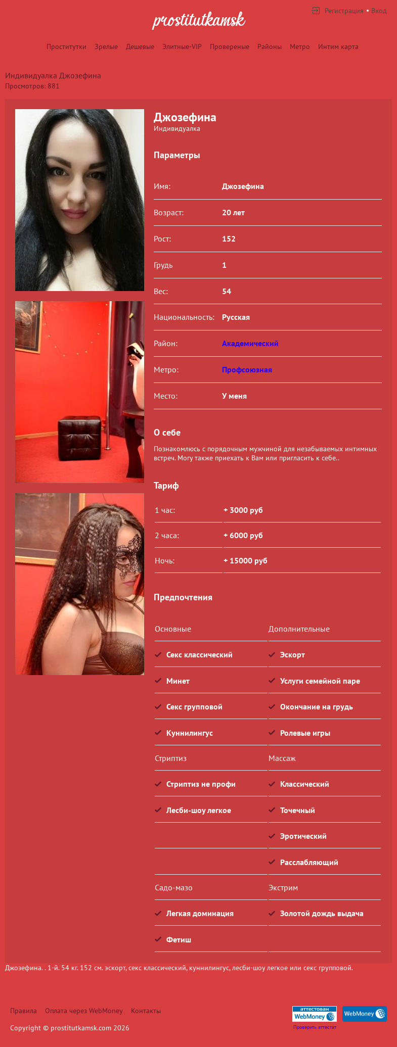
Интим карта (338, 46)
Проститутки (66, 46)
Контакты (146, 1010)
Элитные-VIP (182, 46)
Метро (300, 46)
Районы (269, 46)
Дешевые (140, 46)
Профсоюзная (247, 369)
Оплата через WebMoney (84, 1010)
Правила (23, 1010)
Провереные (229, 46)
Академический (250, 343)
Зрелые (106, 46)
